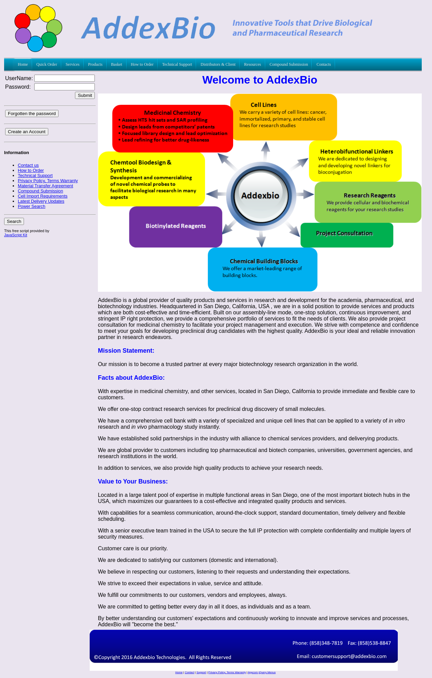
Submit (85, 95)
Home (178, 672)
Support (201, 672)
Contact (189, 672)
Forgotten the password (32, 113)
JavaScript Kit (15, 235)
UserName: (19, 78)
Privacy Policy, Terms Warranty (227, 672)
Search (14, 221)
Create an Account (27, 131)
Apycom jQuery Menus (262, 672)
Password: (18, 87)
